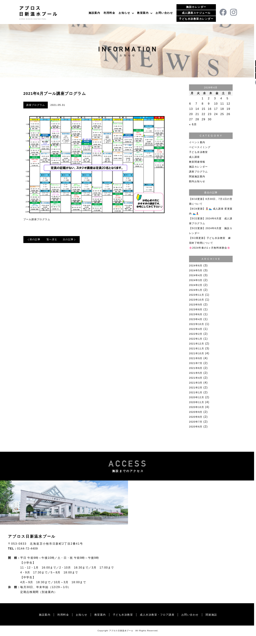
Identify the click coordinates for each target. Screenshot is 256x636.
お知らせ (124, 12)
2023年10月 (196, 299)
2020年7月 (195, 421)
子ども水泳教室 (198, 152)
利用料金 (109, 12)
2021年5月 (195, 373)
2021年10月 (196, 353)
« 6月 (193, 124)
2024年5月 (195, 270)
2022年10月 (196, 324)
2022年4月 (195, 329)
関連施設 (215, 614)
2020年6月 (195, 426)
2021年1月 (195, 392)
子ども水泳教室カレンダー (196, 18)
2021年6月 (195, 368)
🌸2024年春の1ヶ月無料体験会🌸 (209, 247)
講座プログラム (35, 105)
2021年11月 (196, 348)
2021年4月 (195, 377)
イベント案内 (197, 142)
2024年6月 (195, 265)
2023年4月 (195, 319)
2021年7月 (195, 363)
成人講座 (194, 157)
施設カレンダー (196, 6)
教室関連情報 (197, 161)
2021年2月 (195, 387)
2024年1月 (195, 290)
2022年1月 (195, 338)
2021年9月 (195, 358)
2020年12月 (196, 397)
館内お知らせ (197, 181)
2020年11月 (196, 402)
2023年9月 (195, 304)
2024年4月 (195, 275)
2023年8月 (195, 309)
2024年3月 (195, 280)
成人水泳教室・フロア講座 (158, 614)
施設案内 (94, 12)
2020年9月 (195, 412)
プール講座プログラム (36, 219)
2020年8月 (195, 416)
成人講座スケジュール (196, 12)
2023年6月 (195, 314)
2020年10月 (196, 407)
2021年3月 (195, 382)
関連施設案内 (197, 176)
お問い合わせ (164, 12)
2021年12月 (196, 343)
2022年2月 (195, 333)
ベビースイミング (199, 147)
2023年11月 (196, 294)
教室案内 (143, 12)
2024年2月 (195, 285)
